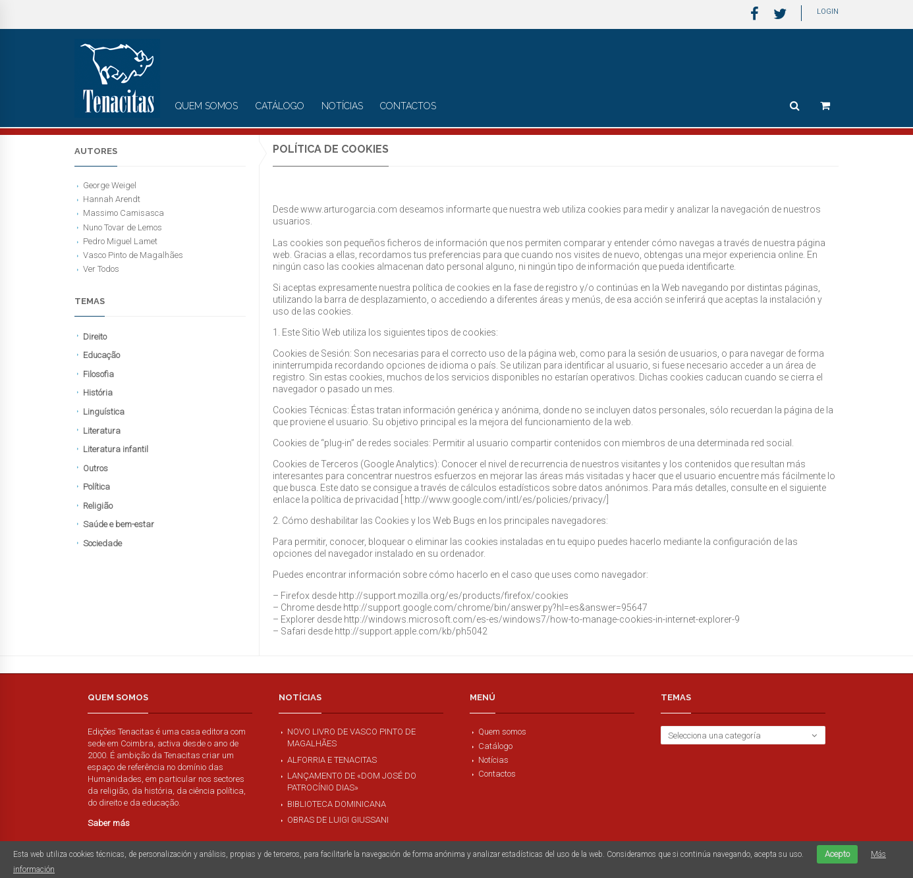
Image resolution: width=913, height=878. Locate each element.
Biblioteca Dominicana (336, 804)
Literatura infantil (115, 449)
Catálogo (280, 106)
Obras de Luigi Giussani (338, 820)
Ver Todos (101, 269)
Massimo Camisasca (123, 213)
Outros (95, 468)
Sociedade (102, 543)
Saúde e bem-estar (118, 524)
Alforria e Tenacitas (332, 760)
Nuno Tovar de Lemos (122, 227)
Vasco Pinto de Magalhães (133, 255)
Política (96, 487)
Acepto (837, 854)
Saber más (109, 823)
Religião (98, 506)
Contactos (408, 106)
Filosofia (98, 374)
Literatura (102, 431)
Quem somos (206, 106)
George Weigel (109, 185)
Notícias (342, 106)
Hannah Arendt (111, 199)
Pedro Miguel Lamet (120, 241)
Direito (95, 337)
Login (828, 11)
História (98, 393)
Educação (101, 355)
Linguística (103, 412)
